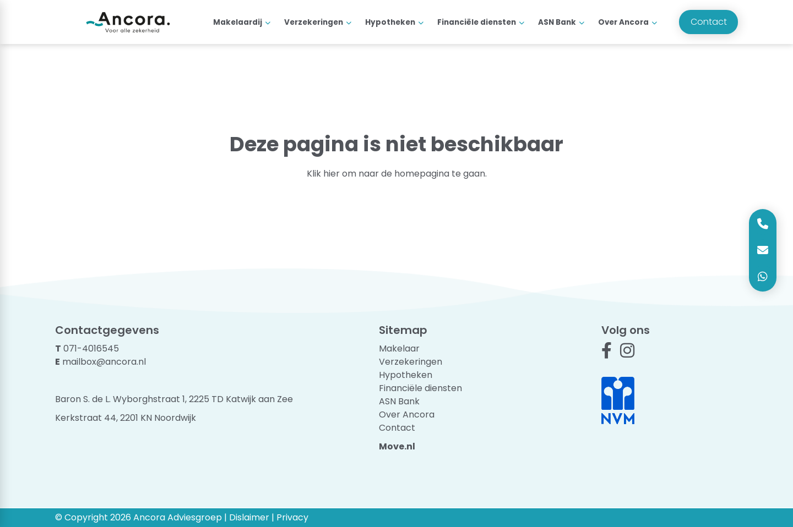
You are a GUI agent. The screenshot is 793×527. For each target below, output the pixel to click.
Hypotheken (390, 22)
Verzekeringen (313, 22)
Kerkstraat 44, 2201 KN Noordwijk (125, 417)
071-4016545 (91, 348)
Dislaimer (249, 517)
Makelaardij (237, 22)
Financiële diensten (476, 22)
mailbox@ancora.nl (104, 361)
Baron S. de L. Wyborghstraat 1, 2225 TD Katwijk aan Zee (174, 399)
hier (331, 173)
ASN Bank (557, 22)
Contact (709, 21)
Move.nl (397, 446)
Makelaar (399, 348)
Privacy (292, 517)
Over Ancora (623, 22)
